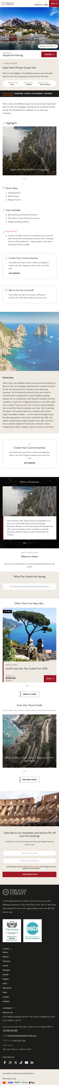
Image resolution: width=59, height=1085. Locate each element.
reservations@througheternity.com (21, 1035)
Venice (5, 966)
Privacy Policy (34, 867)
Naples (6, 979)
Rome (5, 952)
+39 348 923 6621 (10, 1030)
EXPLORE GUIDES (29, 780)
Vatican (6, 957)
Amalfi (5, 974)
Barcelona (7, 988)
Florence (6, 961)
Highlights (8, 94)
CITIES (7, 948)
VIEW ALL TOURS (29, 694)
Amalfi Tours (10, 63)
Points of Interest (33, 94)
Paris (5, 992)
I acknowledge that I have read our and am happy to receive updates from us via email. (31, 867)
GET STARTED (14, 273)
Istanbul (6, 1001)
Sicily (5, 983)
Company (9, 1008)
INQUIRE (48, 54)
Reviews (48, 94)
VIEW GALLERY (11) (48, 46)
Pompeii (6, 970)
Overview (18, 94)
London (6, 997)
